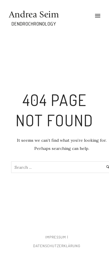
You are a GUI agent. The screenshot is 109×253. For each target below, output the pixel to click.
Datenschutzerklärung (57, 245)
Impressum (55, 237)
